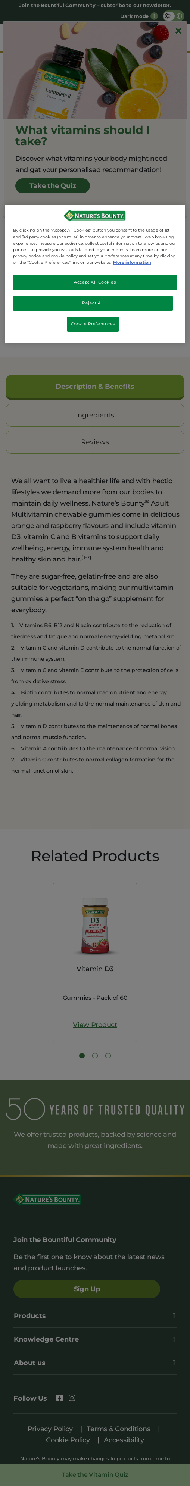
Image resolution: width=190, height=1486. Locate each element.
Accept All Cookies (95, 282)
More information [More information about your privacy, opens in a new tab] (132, 262)
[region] (95, 274)
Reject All (93, 303)
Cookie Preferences (93, 323)
